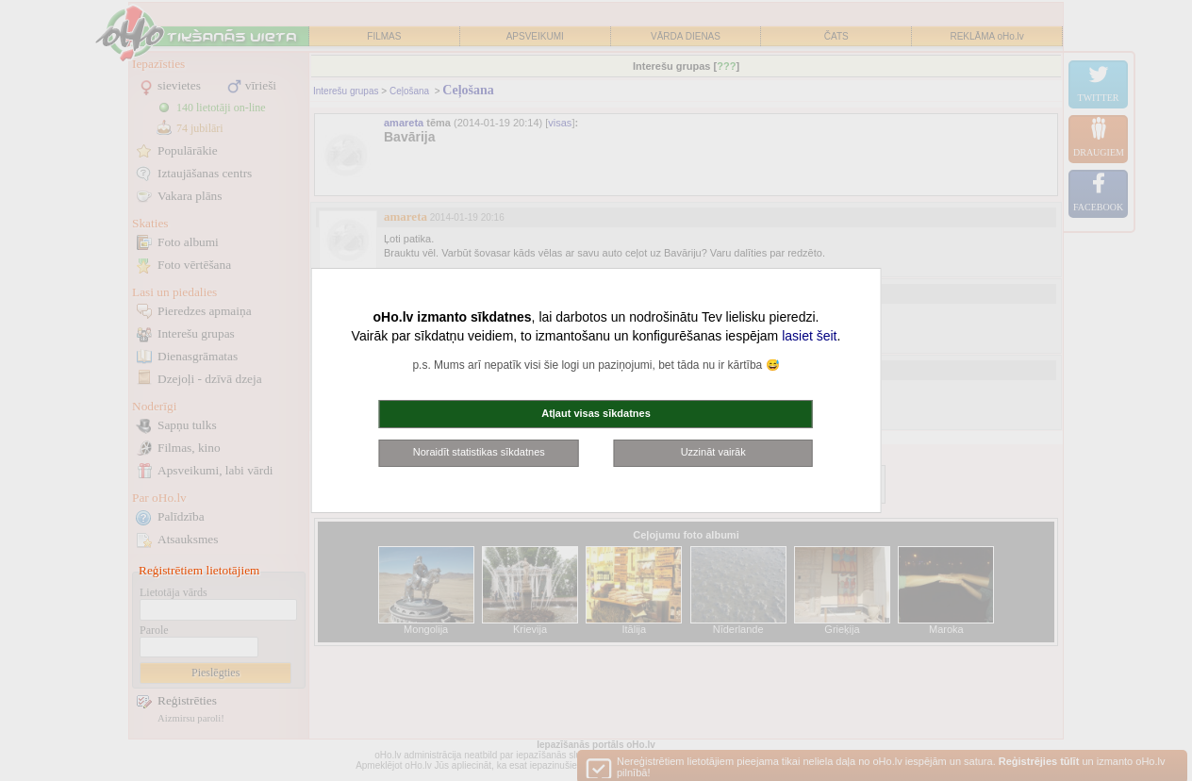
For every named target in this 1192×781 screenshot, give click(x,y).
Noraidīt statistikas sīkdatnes (479, 451)
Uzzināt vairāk (713, 451)
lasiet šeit (809, 335)
